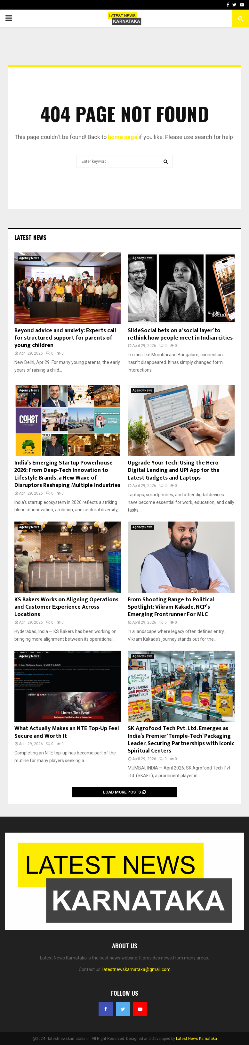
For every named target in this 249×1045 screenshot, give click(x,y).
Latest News (30, 237)
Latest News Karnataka (196, 1038)
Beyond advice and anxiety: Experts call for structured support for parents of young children (65, 338)
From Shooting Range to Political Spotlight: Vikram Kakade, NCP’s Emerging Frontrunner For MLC (171, 607)
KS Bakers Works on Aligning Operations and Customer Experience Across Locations (66, 607)
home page (122, 137)
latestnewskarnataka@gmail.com (136, 969)
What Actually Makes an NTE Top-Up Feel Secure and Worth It (66, 732)
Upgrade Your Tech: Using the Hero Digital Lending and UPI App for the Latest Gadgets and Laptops (174, 470)
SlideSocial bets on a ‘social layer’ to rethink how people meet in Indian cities (180, 334)
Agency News (29, 258)
